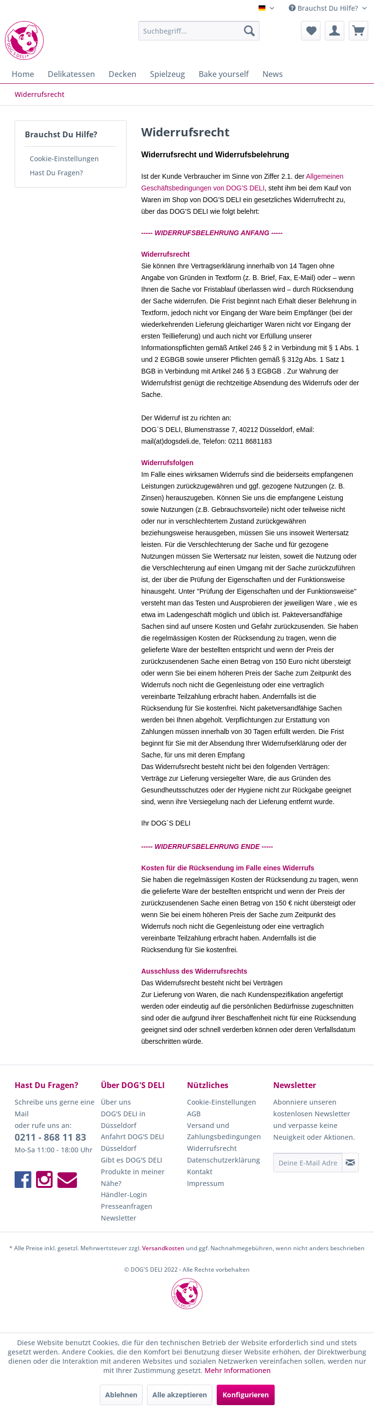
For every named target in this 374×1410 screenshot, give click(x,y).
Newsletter (118, 1217)
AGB (194, 1113)
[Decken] (122, 74)
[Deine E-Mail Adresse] (307, 1162)
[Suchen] (249, 30)
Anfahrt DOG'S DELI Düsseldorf (132, 1142)
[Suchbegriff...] (199, 30)
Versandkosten (163, 1248)
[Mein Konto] (334, 30)
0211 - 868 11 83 (50, 1137)
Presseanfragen (126, 1206)
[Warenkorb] (358, 30)
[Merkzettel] (310, 30)
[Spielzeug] (167, 74)
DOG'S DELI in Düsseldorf (123, 1119)
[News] (273, 74)
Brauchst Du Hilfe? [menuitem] (324, 8)
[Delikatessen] (71, 74)
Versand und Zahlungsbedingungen (224, 1131)
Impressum (205, 1183)
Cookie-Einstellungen (64, 158)
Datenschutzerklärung (223, 1160)
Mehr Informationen (238, 1370)
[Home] (23, 74)
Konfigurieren (246, 1394)
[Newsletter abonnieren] (350, 1162)
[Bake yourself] (224, 74)
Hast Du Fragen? (56, 172)
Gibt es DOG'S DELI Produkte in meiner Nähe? (133, 1171)
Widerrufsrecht (212, 1148)
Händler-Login (124, 1194)
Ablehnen (121, 1394)
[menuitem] (199, 30)
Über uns (116, 1102)
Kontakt (199, 1171)
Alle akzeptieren (179, 1394)
